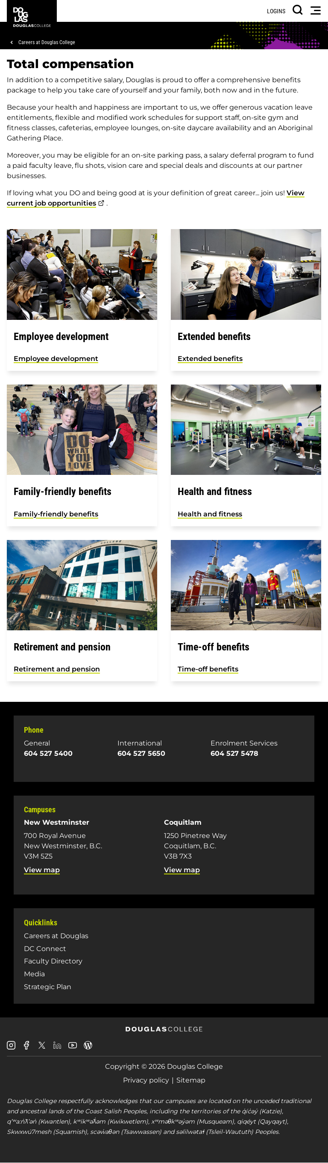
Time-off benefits (208, 669)
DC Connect (45, 949)
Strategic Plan (47, 987)
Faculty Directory (53, 961)
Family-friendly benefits (56, 514)
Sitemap (190, 1080)
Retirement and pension (57, 669)
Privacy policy (146, 1080)
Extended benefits (210, 359)
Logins (276, 11)
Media (34, 974)
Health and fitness (210, 514)
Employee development (56, 359)
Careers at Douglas (56, 936)
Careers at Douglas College (46, 42)
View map (42, 870)
